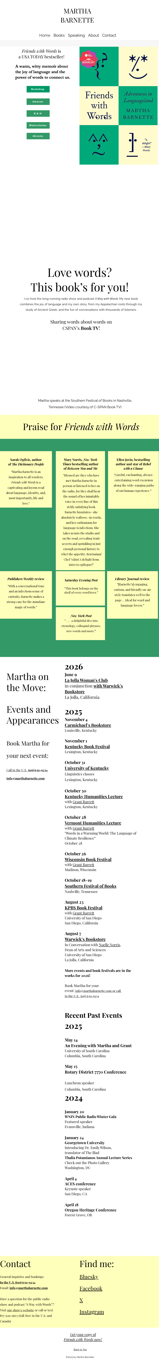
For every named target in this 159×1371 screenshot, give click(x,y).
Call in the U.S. (27, 770)
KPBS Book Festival (83, 907)
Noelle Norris (109, 944)
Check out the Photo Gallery (87, 1162)
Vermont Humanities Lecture (93, 823)
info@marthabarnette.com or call (98, 991)
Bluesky (89, 1276)
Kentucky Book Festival (87, 746)
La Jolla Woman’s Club (86, 680)
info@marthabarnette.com (25, 778)
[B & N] (38, 113)
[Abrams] (38, 136)
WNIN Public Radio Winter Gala (90, 1116)
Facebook (91, 1288)
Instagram (92, 1311)
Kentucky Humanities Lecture (94, 796)
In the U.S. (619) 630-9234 (17, 1282)
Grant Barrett (83, 801)
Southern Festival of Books (90, 886)
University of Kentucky (87, 768)
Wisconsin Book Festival (88, 859)
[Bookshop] (38, 89)
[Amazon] (38, 101)
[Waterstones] (38, 125)
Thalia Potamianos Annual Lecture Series (98, 1157)
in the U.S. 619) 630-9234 (82, 996)
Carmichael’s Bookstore (88, 725)
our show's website (20, 1310)
